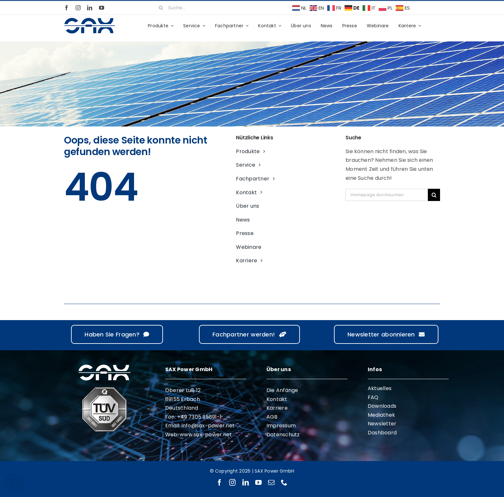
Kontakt (276, 399)
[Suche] (161, 7)
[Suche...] (219, 7)
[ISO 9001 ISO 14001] (104, 389)
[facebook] (66, 7)
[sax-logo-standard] (89, 18)
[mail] (271, 482)
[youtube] (101, 7)
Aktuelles (380, 388)
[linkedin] (89, 7)
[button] (14, 483)
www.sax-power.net (206, 434)
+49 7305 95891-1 (199, 417)
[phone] (284, 482)
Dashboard (382, 432)
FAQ (373, 397)
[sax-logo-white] (104, 365)
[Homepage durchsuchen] (387, 195)
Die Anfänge (282, 390)
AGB (272, 417)
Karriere (277, 408)
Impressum (281, 425)
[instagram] (78, 7)
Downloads (382, 406)
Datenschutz (283, 434)
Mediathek (381, 415)
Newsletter (382, 423)
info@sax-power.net (208, 425)
